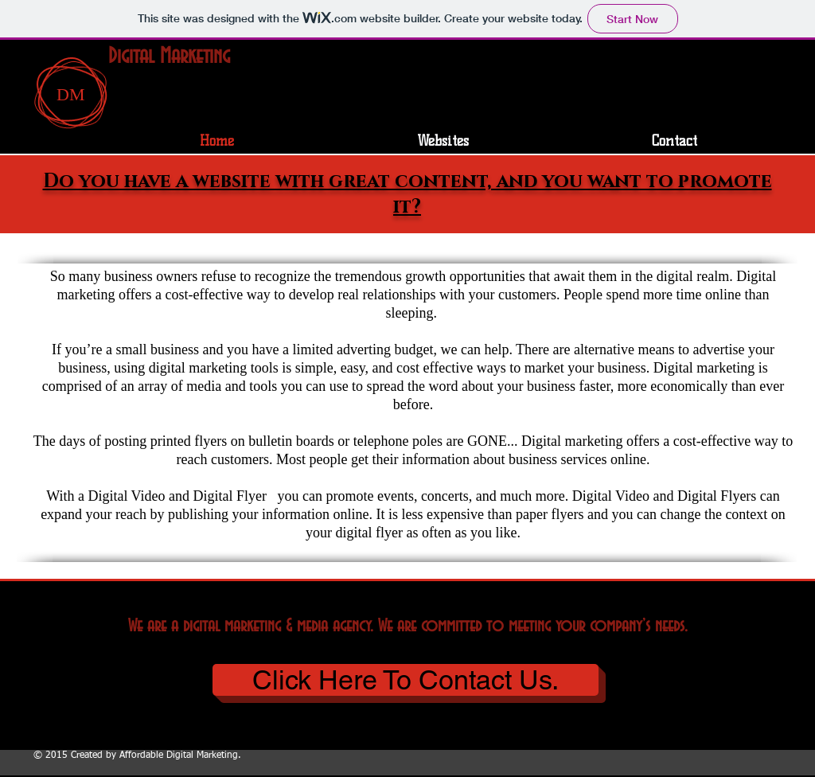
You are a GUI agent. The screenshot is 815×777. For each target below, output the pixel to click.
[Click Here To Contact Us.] (406, 680)
